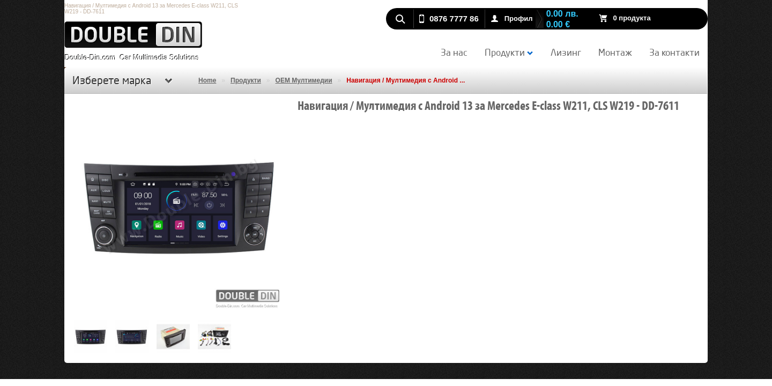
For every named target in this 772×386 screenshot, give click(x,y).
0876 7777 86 (454, 18)
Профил (518, 18)
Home (207, 80)
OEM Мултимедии (304, 80)
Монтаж (615, 52)
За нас (454, 52)
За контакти (674, 52)
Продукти (509, 52)
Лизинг (566, 52)
